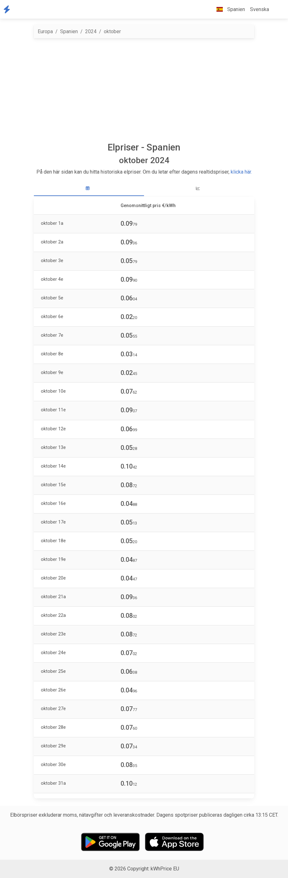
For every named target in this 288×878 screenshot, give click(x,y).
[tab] (89, 188)
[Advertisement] (144, 90)
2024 (91, 31)
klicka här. (241, 172)
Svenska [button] (259, 9)
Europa (45, 31)
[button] (276, 9)
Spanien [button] (228, 9)
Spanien (69, 31)
